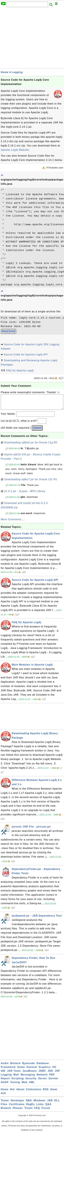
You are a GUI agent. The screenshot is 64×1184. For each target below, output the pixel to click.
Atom (53, 1092)
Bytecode (28, 1066)
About (20, 1092)
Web (24, 1085)
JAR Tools (14, 1074)
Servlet (53, 1081)
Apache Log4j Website (15, 150)
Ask (3, 1096)
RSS (45, 1092)
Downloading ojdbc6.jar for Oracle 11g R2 (30, 445)
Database (42, 1066)
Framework (8, 1070)
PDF (52, 1077)
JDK (50, 1074)
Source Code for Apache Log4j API (26, 354)
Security (31, 1081)
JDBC (42, 1074)
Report (5, 1081)
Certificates (16, 1107)
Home (4, 72)
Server (42, 1081)
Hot (12, 1092)
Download (8, 331)
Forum (45, 1111)
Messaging (28, 1077)
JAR (50, 1103)
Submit (37, 431)
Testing (15, 1085)
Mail (16, 1077)
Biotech (15, 1066)
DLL (57, 1103)
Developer (17, 1103)
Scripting (17, 1081)
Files (4, 1107)
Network (42, 1077)
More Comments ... (13, 522)
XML (32, 1085)
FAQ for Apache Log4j (20, 370)
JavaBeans (29, 1074)
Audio (5, 1066)
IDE (3, 1074)
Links (40, 1107)
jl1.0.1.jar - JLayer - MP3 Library (24, 494)
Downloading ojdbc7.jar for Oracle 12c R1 (30, 482)
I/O (54, 1070)
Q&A (48, 1107)
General (32, 1070)
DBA (29, 1103)
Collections (33, 1092)
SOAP (4, 1085)
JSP (57, 1074)
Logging (17, 72)
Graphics (45, 1070)
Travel (28, 1111)
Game (21, 1070)
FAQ (37, 1111)
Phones (18, 1111)
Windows (39, 1103)
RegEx (30, 1107)
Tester (5, 1103)
